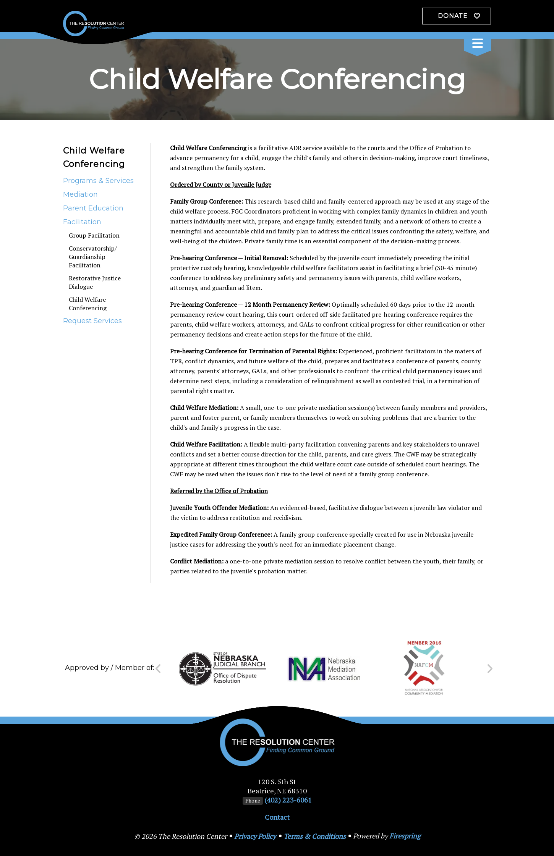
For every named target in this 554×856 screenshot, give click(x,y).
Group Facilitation (94, 235)
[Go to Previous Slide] (158, 669)
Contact (277, 817)
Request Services (92, 321)
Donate (453, 15)
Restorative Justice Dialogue (95, 282)
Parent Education (93, 208)
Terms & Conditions (314, 836)
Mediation (80, 194)
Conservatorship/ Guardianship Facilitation (93, 257)
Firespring (404, 835)
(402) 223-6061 (288, 799)
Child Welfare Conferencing (88, 303)
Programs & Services (98, 180)
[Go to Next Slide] (489, 669)
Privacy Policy (255, 836)
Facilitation (82, 222)
